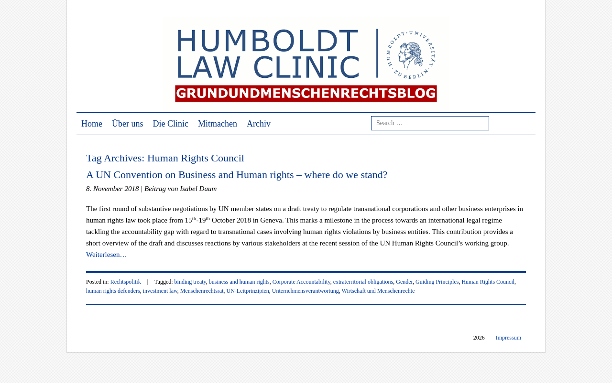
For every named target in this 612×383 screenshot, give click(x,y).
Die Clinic (171, 123)
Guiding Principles (437, 281)
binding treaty (190, 281)
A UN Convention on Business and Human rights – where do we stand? (237, 175)
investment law (160, 290)
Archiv (259, 123)
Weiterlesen (106, 254)
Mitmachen (217, 123)
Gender (404, 281)
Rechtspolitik (125, 281)
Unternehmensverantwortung (305, 290)
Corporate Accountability (301, 281)
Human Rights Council (487, 281)
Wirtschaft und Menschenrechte (378, 290)
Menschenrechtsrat (202, 290)
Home (91, 123)
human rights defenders (113, 290)
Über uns (127, 123)
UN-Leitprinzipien (248, 290)
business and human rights (239, 281)
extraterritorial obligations (363, 281)
